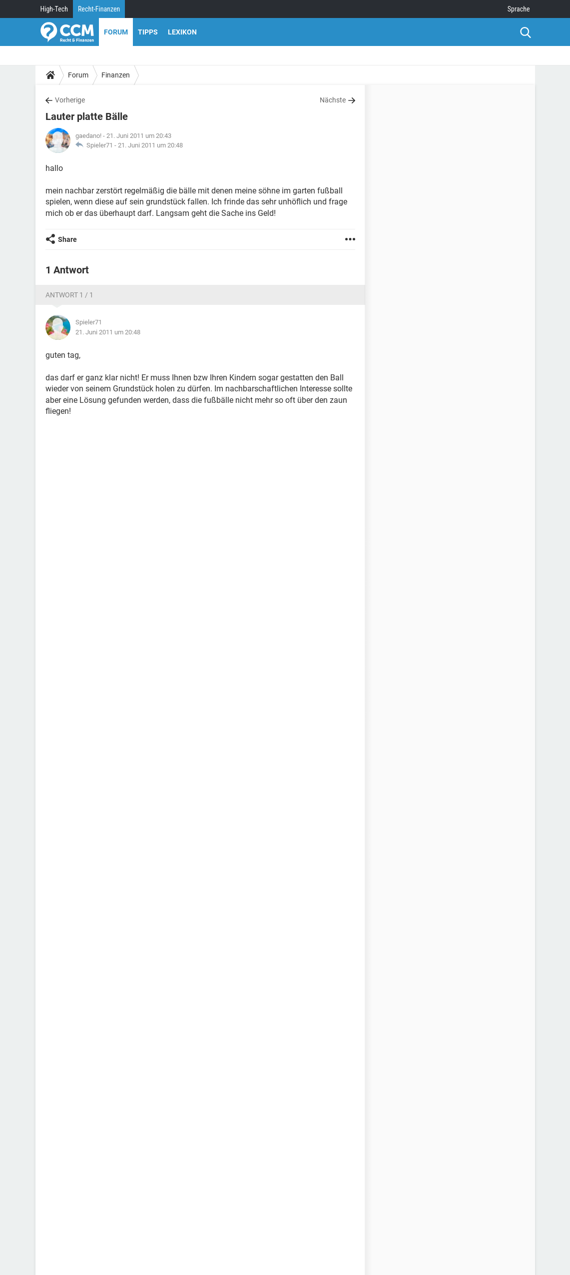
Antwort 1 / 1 (69, 295)
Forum (116, 32)
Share (67, 239)
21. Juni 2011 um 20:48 (150, 145)
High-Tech (54, 9)
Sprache (519, 9)
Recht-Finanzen (99, 9)
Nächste (333, 100)
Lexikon (182, 32)
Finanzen (115, 75)
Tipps (148, 32)
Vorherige (70, 100)
